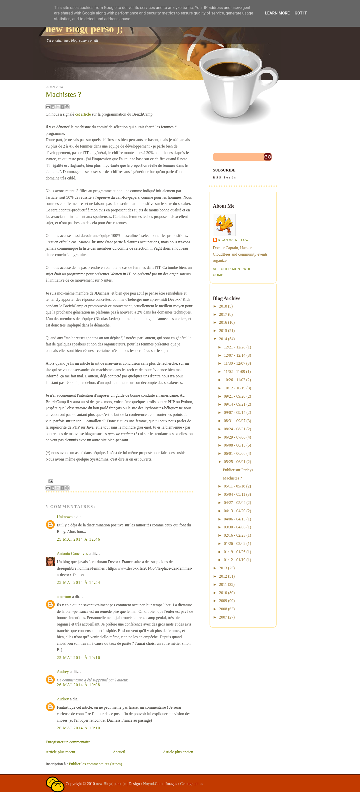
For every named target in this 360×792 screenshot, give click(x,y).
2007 (223, 617)
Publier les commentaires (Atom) (95, 764)
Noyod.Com (153, 784)
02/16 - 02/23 (234, 535)
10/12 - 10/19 (234, 388)
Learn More (277, 13)
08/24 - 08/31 (234, 429)
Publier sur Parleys (238, 470)
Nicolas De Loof (234, 240)
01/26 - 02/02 (234, 543)
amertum (64, 597)
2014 (223, 339)
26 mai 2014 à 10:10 (78, 728)
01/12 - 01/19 (234, 560)
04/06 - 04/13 (234, 519)
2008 (223, 609)
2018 (223, 306)
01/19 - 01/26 (234, 552)
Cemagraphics (191, 784)
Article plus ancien (178, 752)
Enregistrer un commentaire (68, 742)
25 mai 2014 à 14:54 (78, 582)
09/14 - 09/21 (234, 404)
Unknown (65, 517)
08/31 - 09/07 (234, 421)
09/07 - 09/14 (234, 412)
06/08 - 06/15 (234, 445)
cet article (83, 114)
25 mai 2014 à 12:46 (78, 539)
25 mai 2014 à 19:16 (78, 657)
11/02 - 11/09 (234, 371)
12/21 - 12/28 (234, 347)
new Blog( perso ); (84, 28)
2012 (223, 576)
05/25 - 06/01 (234, 462)
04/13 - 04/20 (234, 511)
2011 (223, 584)
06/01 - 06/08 (234, 453)
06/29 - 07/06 (234, 437)
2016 (223, 322)
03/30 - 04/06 (234, 527)
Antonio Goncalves (72, 553)
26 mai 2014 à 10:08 (78, 685)
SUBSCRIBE (243, 174)
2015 (223, 330)
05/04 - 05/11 (234, 494)
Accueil (119, 752)
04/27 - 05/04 (234, 502)
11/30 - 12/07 (234, 363)
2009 (223, 601)
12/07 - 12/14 (234, 355)
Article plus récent (60, 752)
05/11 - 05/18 (234, 486)
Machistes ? (63, 94)
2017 (223, 314)
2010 (223, 593)
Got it (300, 13)
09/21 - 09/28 (234, 396)
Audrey (63, 671)
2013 (223, 568)
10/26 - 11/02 (234, 380)
